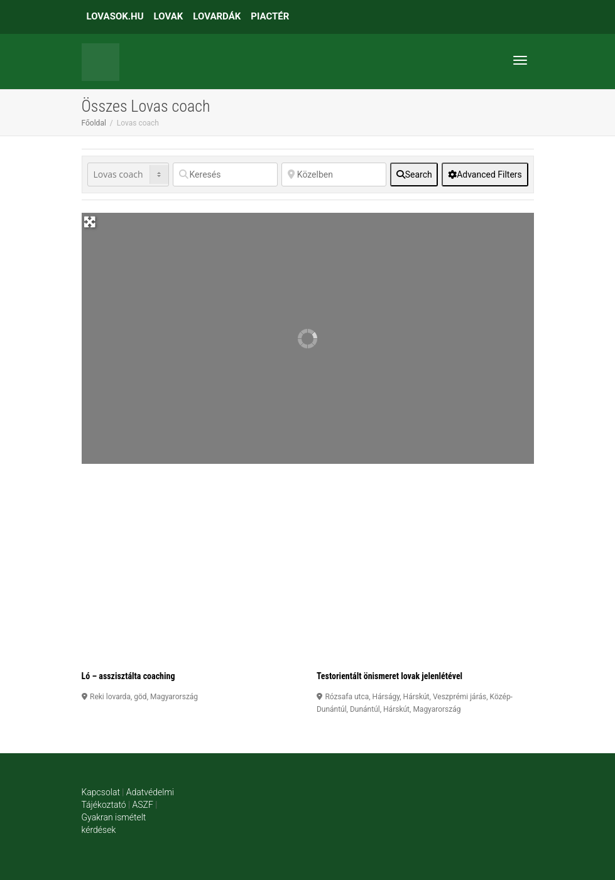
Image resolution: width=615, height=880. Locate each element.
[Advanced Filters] (485, 174)
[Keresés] (225, 174)
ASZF (143, 805)
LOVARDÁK (217, 16)
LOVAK (168, 16)
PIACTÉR (270, 16)
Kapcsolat (101, 792)
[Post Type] (128, 174)
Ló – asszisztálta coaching (128, 676)
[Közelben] (333, 174)
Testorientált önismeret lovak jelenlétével (389, 676)
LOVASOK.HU (115, 16)
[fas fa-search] (414, 174)
